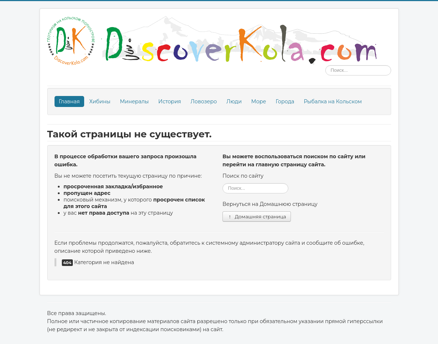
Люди (234, 101)
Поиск (325, 65)
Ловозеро (204, 101)
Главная (69, 101)
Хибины (100, 101)
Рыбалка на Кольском (333, 101)
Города (285, 101)
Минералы (134, 101)
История (169, 101)
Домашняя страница (256, 216)
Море (258, 101)
